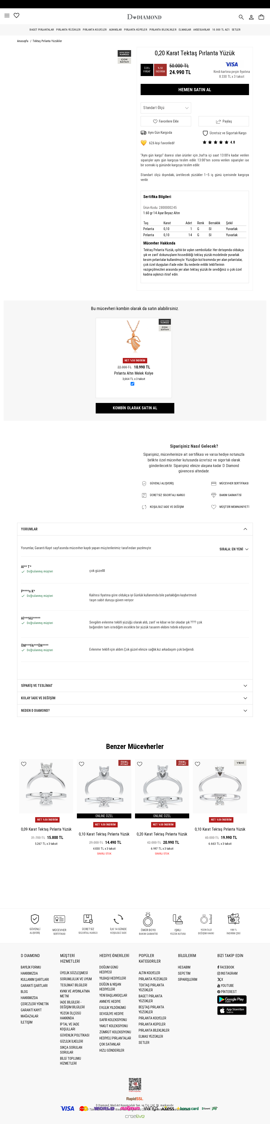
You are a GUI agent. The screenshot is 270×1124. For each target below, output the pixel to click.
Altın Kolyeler (149, 973)
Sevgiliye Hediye (111, 1014)
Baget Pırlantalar (42, 29)
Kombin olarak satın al (135, 408)
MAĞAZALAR (29, 1016)
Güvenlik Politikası (74, 1035)
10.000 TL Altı (220, 29)
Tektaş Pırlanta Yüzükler (47, 41)
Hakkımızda (29, 973)
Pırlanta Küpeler (135, 29)
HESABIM (184, 967)
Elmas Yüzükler (151, 1036)
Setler (236, 29)
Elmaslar (185, 29)
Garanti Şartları (34, 986)
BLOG (24, 992)
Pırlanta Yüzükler (68, 29)
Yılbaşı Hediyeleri (112, 978)
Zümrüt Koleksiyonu (115, 1032)
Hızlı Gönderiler (111, 1050)
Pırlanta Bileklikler (162, 29)
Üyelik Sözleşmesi (74, 973)
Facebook (225, 967)
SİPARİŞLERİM (187, 979)
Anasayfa (23, 41)
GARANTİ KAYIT (31, 1010)
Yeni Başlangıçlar (113, 995)
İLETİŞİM (26, 1022)
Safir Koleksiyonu (113, 1020)
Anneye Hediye (110, 1001)
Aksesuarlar (201, 29)
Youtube (225, 986)
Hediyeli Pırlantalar (115, 1038)
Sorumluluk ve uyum (76, 979)
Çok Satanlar (109, 1044)
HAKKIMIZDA (29, 998)
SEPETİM (184, 973)
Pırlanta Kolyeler (94, 29)
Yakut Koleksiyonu (113, 1026)
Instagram (227, 973)
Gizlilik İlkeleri (71, 1041)
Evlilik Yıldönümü (112, 1008)
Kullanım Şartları (35, 979)
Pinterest (227, 992)
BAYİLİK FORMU (31, 967)
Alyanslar (115, 29)
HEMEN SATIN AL (194, 89)
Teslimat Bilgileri (73, 985)
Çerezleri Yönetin (35, 1004)
